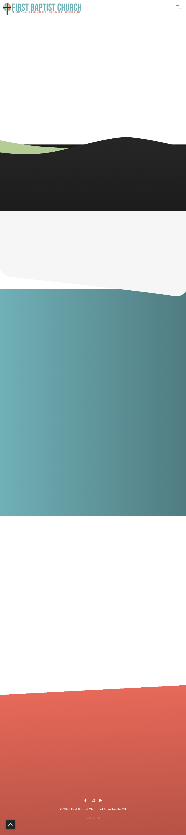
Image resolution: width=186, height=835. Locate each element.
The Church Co (93, 818)
